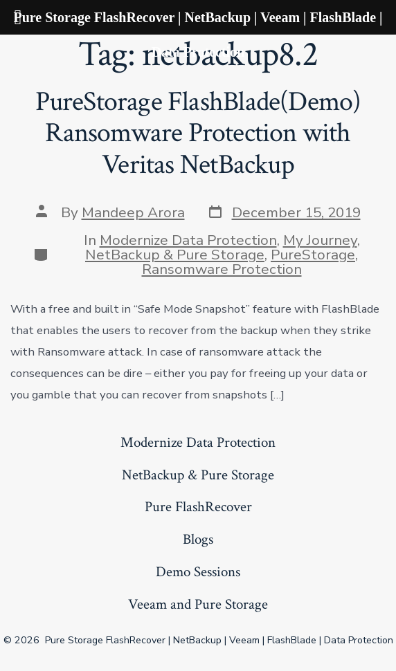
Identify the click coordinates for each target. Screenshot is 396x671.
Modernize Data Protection (188, 240)
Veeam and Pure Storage (198, 604)
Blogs (198, 539)
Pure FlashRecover (198, 506)
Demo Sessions (198, 571)
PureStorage (313, 254)
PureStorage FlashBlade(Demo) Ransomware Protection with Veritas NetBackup (198, 133)
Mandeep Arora (133, 212)
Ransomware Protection (222, 269)
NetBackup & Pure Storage (174, 254)
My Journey (320, 240)
